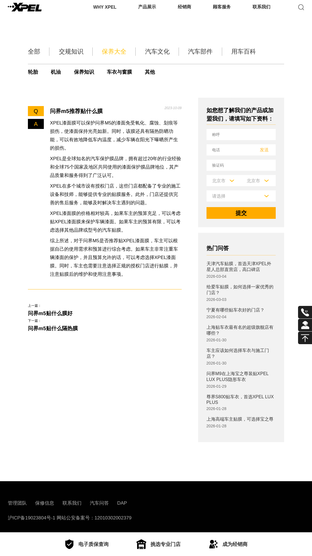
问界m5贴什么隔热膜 (54, 330)
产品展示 (147, 12)
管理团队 (17, 503)
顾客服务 (222, 12)
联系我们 (261, 12)
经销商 (184, 12)
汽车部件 (211, 51)
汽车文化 (164, 51)
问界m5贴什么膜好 (51, 314)
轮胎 (33, 72)
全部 (31, 51)
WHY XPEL (104, 12)
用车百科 (258, 51)
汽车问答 (99, 503)
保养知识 (87, 72)
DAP (122, 503)
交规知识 (71, 51)
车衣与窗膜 (125, 72)
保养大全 (118, 51)
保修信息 (44, 503)
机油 (57, 72)
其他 (158, 72)
